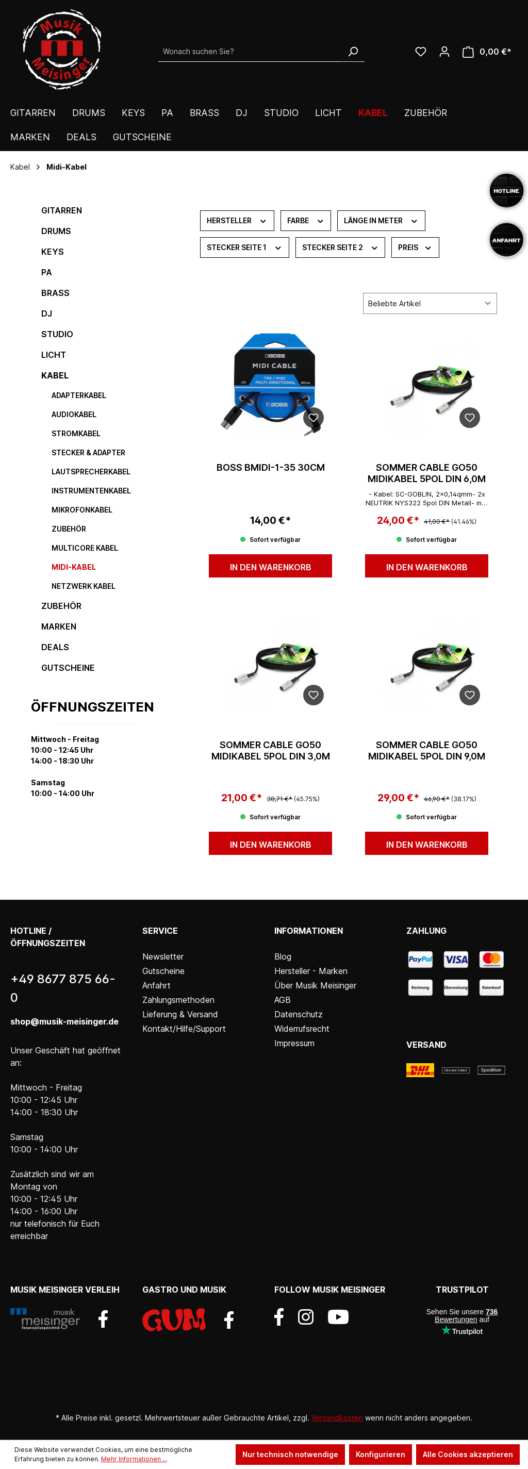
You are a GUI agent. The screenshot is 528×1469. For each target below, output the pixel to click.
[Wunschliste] (421, 51)
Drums (56, 231)
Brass (55, 293)
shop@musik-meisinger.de (64, 1021)
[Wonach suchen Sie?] (249, 51)
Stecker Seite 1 (245, 246)
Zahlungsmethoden (178, 1000)
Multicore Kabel (85, 547)
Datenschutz (298, 1014)
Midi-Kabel (74, 567)
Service (160, 931)
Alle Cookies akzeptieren (468, 1454)
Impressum (294, 1043)
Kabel (55, 375)
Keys (52, 251)
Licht (53, 355)
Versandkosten (337, 1417)
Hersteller (237, 219)
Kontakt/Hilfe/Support (184, 1029)
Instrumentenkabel (91, 490)
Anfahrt (156, 985)
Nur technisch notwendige (290, 1454)
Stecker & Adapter (88, 452)
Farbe (306, 219)
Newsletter (163, 956)
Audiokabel (74, 414)
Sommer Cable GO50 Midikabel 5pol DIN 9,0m (426, 750)
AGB (282, 1000)
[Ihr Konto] (444, 51)
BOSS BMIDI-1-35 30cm (271, 467)
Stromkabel (76, 433)
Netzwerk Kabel (84, 586)
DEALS (55, 647)
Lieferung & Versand (180, 1014)
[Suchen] (353, 51)
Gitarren (61, 210)
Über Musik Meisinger (315, 985)
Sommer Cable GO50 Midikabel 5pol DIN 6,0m (427, 473)
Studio (57, 334)
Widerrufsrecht (301, 1029)
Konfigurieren (380, 1454)
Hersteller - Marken (311, 971)
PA (46, 272)
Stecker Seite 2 (340, 246)
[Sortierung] (430, 303)
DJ (46, 313)
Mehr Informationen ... (134, 1459)
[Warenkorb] (487, 52)
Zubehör (69, 528)
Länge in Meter (381, 219)
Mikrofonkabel (82, 509)
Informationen (308, 931)
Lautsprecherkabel (91, 471)
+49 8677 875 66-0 (63, 988)
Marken (58, 626)
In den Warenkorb (270, 567)
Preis (415, 246)
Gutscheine (68, 668)
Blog (282, 956)
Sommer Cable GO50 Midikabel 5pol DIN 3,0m (270, 750)
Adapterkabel (79, 395)
